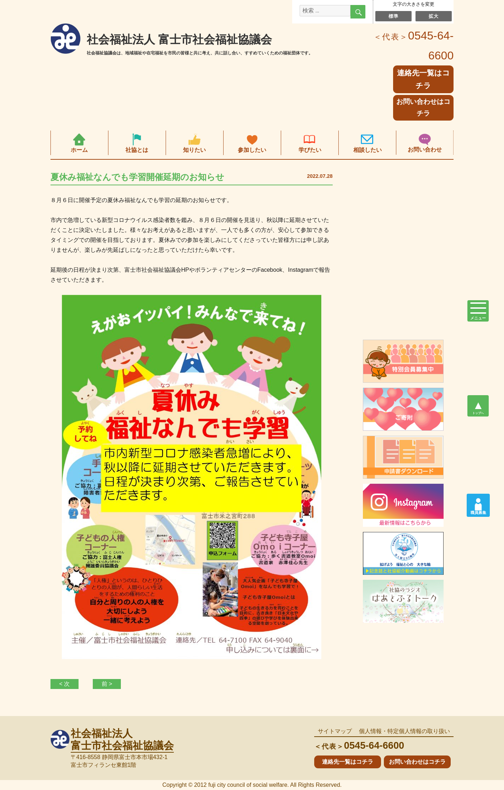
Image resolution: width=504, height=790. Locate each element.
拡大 (433, 16)
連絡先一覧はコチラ (347, 762)
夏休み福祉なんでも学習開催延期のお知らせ (137, 177)
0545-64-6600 (359, 745)
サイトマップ (335, 731)
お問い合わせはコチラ (423, 107)
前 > (107, 684)
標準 (393, 16)
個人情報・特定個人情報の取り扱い (404, 731)
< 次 (64, 684)
